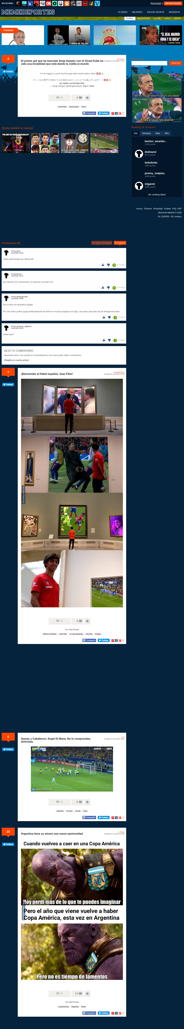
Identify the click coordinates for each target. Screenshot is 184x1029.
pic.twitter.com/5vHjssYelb (72, 83)
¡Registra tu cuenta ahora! (16, 360)
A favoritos (87, 98)
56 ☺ (59, 620)
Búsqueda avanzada (139, 66)
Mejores (137, 12)
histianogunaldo (22, 297)
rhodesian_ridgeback (24, 326)
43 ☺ (59, 993)
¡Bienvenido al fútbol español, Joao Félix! (47, 374)
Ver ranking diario (157, 194)
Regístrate (155, 3)
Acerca (139, 209)
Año (167, 133)
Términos (148, 209)
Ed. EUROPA (164, 216)
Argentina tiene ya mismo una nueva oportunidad (52, 833)
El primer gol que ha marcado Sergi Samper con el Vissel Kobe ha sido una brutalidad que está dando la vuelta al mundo (62, 62)
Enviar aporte (155, 12)
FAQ (174, 209)
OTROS (177, 18)
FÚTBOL (129, 18)
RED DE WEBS (7, 3)
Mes (158, 133)
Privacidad (157, 209)
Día (136, 133)
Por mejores (120, 243)
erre (123, 737)
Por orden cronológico (101, 243)
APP (180, 209)
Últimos (122, 12)
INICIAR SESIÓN (173, 3)
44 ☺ (59, 97)
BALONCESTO (144, 18)
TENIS (167, 18)
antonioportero (119, 372)
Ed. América (176, 216)
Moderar (174, 12)
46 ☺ (59, 801)
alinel (18, 251)
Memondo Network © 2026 (170, 212)
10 (8, 831)
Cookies (167, 209)
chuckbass (121, 59)
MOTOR (157, 18)
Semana (146, 133)
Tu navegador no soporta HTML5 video (72, 769)
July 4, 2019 (88, 86)
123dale (122, 832)
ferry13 (18, 274)
